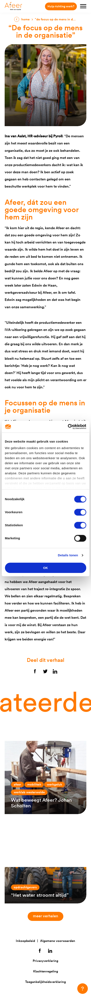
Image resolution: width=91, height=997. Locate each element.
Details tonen (68, 555)
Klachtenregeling (45, 971)
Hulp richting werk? (61, 6)
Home (25, 19)
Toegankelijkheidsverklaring (45, 982)
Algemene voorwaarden (57, 941)
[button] (82, 988)
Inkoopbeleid (25, 941)
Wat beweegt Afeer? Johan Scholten (41, 802)
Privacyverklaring (45, 961)
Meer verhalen (47, 916)
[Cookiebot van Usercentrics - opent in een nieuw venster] (67, 426)
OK (45, 568)
